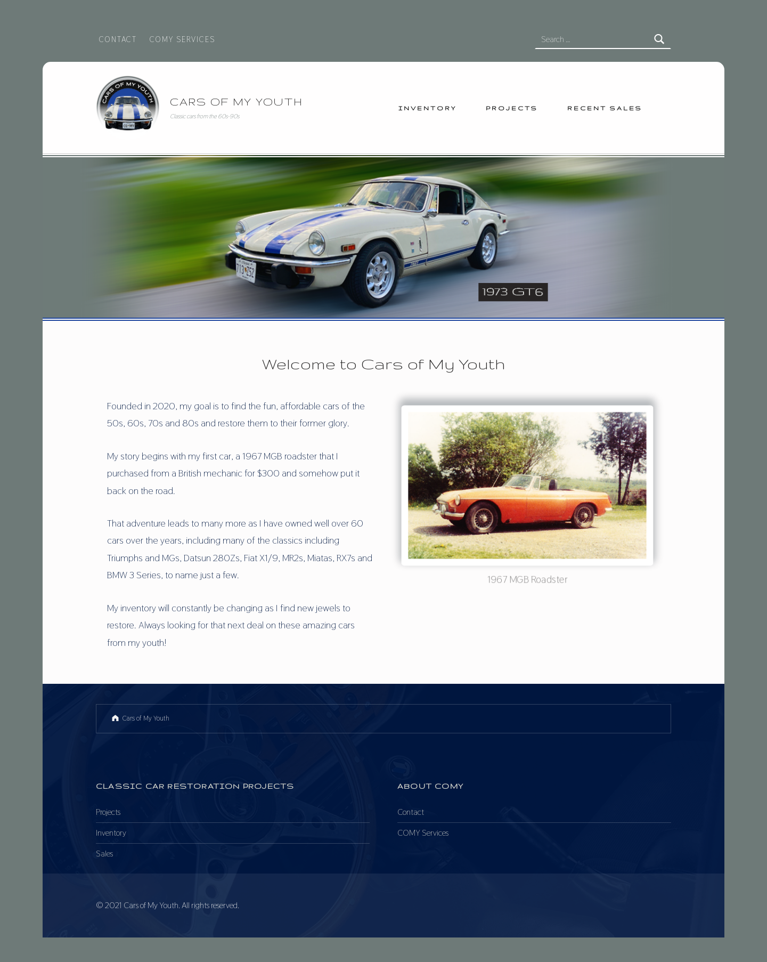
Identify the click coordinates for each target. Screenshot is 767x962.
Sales (104, 853)
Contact (118, 39)
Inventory (427, 107)
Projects (512, 107)
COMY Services (182, 39)
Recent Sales (604, 107)
